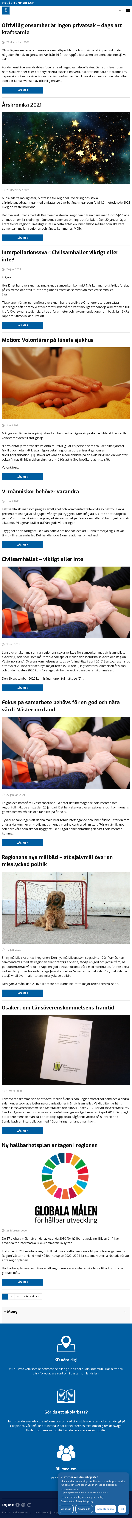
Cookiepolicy (67, 1501)
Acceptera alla (105, 1509)
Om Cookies (42, 1512)
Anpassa (66, 1509)
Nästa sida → (32, 1296)
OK (122, 1509)
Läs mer (22, 90)
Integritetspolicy (84, 1501)
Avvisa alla (84, 1509)
